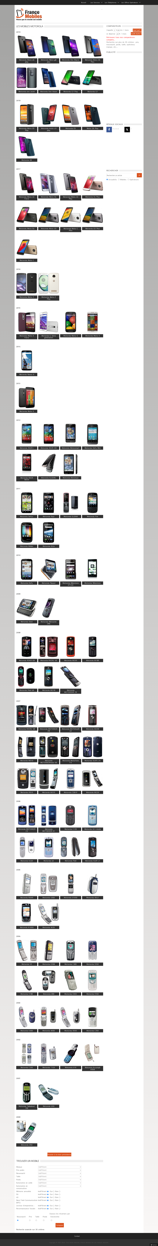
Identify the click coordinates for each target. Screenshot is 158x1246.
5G (17, 1194)
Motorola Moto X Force (27, 336)
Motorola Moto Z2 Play (70, 198)
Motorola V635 (48, 927)
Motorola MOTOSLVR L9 (70, 730)
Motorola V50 (26, 1145)
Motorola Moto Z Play (48, 298)
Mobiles (123, 179)
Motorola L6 (49, 860)
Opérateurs (134, 179)
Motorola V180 (27, 994)
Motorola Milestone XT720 (71, 584)
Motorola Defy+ (26, 516)
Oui (51, 1191)
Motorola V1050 (70, 897)
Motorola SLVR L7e (93, 760)
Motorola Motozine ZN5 (49, 622)
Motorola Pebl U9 (26, 690)
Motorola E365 (70, 994)
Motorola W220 (92, 792)
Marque (19, 1167)
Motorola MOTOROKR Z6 (70, 691)
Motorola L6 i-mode (92, 829)
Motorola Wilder (26, 546)
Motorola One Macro (70, 60)
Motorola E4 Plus (92, 197)
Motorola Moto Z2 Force (26, 198)
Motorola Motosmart (70, 448)
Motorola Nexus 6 (26, 374)
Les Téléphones (111, 2)
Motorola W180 (92, 660)
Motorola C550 (92, 994)
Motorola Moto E (70, 335)
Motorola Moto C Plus (71, 229)
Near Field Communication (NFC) (27, 1201)
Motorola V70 (70, 1067)
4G (17, 1197)
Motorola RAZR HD (49, 448)
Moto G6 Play (92, 128)
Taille (18, 1176)
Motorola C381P (70, 792)
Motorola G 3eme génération (48, 336)
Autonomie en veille (24, 1183)
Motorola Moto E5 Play (26, 129)
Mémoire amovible (23, 1191)
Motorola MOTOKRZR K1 (48, 830)
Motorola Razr (49, 516)
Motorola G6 (27, 160)
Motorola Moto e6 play (26, 61)
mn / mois (124, 30)
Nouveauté (20, 1173)
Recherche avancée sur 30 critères (30, 1229)
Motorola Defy (27, 583)
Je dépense (111, 34)
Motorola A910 (27, 792)
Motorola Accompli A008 (92, 1068)
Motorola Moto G (27, 411)
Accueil (83, 2)
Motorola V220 (27, 860)
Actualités (113, 179)
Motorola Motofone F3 (70, 761)
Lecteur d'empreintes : (25, 1205)
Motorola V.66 (49, 1106)
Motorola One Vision (48, 91)
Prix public (20, 1170)
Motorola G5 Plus (92, 228)
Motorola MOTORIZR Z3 (26, 830)
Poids (18, 1179)
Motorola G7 (92, 91)
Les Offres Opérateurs (129, 2)
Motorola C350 (92, 1030)
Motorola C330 (27, 1067)
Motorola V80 (48, 994)
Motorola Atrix (49, 546)
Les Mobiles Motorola (29, 26)
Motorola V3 (27, 964)
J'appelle (109, 30)
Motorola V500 (70, 1030)
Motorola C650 (92, 964)
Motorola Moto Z (27, 297)
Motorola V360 (48, 897)
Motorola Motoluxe (70, 477)
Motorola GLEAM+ (48, 477)
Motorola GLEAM (71, 516)
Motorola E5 (71, 128)
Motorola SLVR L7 (92, 860)
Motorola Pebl (70, 860)
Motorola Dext (27, 621)
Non (56, 1191)
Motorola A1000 (27, 927)
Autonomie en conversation (22, 1187)
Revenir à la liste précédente (59, 1154)
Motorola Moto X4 (48, 197)
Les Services (95, 2)
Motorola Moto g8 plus (48, 61)
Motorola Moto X (92, 335)
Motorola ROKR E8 (27, 660)
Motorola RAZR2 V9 (48, 660)
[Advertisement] (102, 14)
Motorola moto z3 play (48, 129)
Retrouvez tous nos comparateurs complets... (120, 38)
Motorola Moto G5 (48, 228)
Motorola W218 (48, 690)
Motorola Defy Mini (93, 448)
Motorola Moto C (27, 260)
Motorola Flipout (49, 583)
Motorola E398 (48, 964)
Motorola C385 (71, 964)
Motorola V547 (92, 897)
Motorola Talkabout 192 (27, 1107)
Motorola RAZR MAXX (26, 478)
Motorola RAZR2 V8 (26, 729)
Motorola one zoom (27, 91)
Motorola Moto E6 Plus (92, 61)
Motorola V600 (48, 1030)
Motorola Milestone (92, 583)
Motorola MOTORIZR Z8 (48, 730)
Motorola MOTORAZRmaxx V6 (48, 761)
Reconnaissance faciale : (26, 1208)
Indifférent (42, 1191)
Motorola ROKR (26, 897)
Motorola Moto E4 (26, 228)
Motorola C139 (71, 829)
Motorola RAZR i (27, 448)
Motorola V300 (27, 1030)
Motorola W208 (92, 729)
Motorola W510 (26, 760)
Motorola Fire (92, 516)
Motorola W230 (70, 660)
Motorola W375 (48, 792)
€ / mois (122, 34)
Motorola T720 (48, 1067)
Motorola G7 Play (70, 91)
